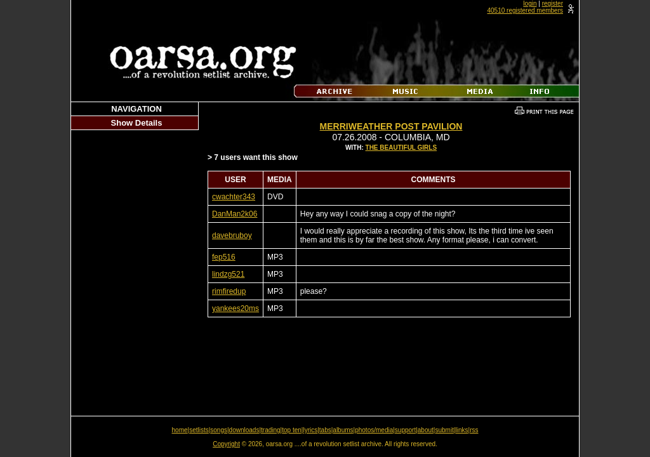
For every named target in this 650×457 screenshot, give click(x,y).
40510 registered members (525, 10)
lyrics (310, 430)
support (405, 430)
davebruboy (232, 235)
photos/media (374, 430)
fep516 (223, 257)
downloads (244, 430)
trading (271, 430)
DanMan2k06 (234, 213)
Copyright (226, 443)
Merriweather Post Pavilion (391, 126)
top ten (292, 430)
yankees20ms (235, 308)
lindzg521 (228, 274)
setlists (199, 430)
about (426, 430)
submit (444, 430)
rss (474, 430)
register (552, 3)
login (529, 3)
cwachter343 (233, 196)
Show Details (136, 123)
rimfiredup (229, 291)
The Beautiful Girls (401, 147)
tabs (325, 430)
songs (218, 430)
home (180, 430)
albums (343, 430)
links (462, 430)
